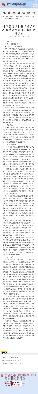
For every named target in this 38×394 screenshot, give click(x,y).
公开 (9, 13)
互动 (28, 13)
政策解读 (10, 16)
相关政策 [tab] (4, 353)
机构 (4, 13)
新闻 (14, 13)
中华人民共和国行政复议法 (10, 360)
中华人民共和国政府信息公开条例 (12, 363)
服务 (18, 13)
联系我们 (26, 375)
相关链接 (33, 375)
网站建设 (13, 375)
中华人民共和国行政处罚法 (10, 357)
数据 (23, 13)
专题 (33, 13)
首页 (3, 16)
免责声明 (20, 375)
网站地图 (7, 375)
